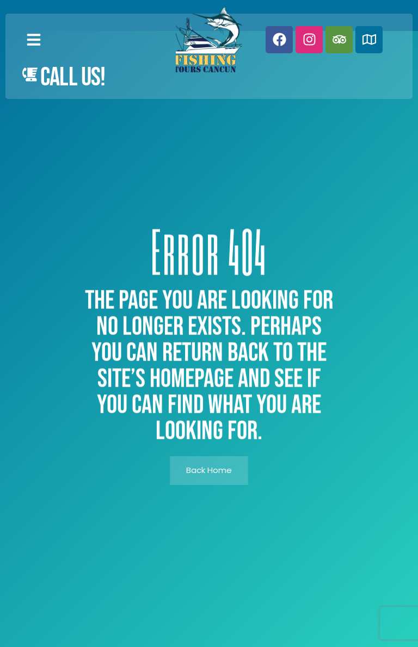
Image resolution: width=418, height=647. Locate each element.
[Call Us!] (30, 74)
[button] (33, 39)
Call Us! (73, 77)
